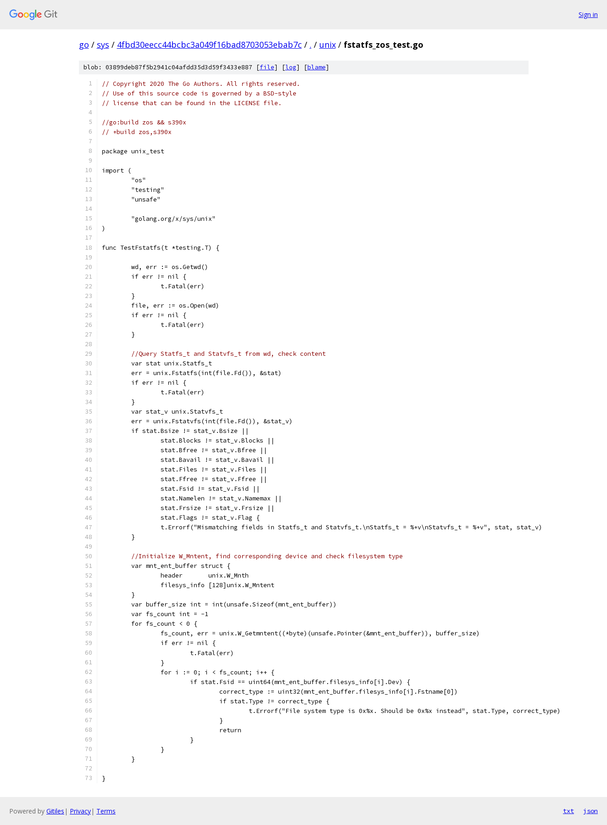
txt (568, 811)
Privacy (80, 811)
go (84, 44)
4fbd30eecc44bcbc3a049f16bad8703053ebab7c (209, 44)
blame (316, 67)
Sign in (588, 14)
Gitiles (55, 811)
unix (327, 44)
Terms (106, 811)
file (267, 67)
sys (103, 44)
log (290, 67)
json (590, 811)
